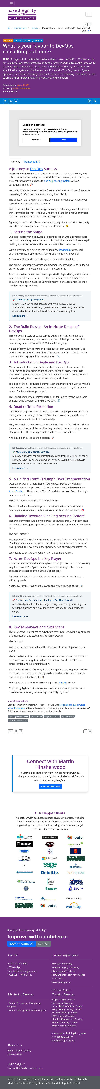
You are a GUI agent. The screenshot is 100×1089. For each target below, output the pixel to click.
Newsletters (14, 1054)
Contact (43, 943)
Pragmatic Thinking (52, 717)
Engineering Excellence (33, 40)
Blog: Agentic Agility (19, 1050)
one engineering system (57, 181)
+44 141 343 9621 (18, 963)
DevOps (18, 40)
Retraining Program (63, 1040)
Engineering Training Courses (66, 1009)
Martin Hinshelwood (22, 88)
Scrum (62, 682)
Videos (35, 28)
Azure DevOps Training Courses (67, 1006)
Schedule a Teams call (50, 786)
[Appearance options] (90, 24)
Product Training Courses (64, 1022)
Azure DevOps (16, 491)
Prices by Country (62, 1036)
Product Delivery (68, 717)
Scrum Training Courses (63, 1025)
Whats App (14, 967)
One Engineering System (19, 717)
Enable (64, 140)
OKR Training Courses (62, 1015)
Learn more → (20, 315)
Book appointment (21, 943)
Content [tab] (15, 161)
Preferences (36, 140)
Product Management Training (66, 1019)
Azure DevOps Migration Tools (24, 1068)
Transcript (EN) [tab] (32, 161)
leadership (65, 249)
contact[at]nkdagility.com (22, 971)
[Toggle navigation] (11, 3)
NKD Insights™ (16, 1064)
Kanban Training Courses (64, 1012)
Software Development (18, 720)
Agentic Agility (20, 28)
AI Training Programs (62, 1002)
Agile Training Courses (63, 999)
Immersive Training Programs (68, 1033)
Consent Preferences (19, 974)
